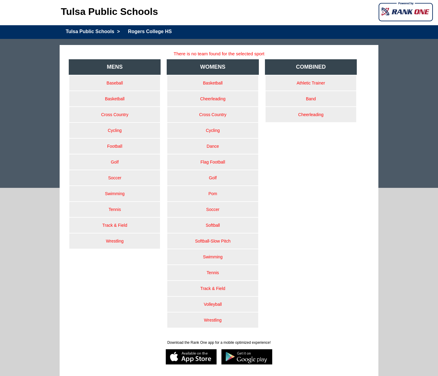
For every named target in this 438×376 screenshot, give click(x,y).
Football (114, 146)
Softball (213, 225)
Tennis (115, 209)
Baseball (114, 83)
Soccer (114, 177)
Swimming (115, 193)
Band (311, 98)
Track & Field (114, 225)
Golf (115, 162)
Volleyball (213, 304)
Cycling (115, 130)
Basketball (115, 98)
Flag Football (212, 162)
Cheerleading (212, 98)
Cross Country (114, 114)
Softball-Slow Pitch (213, 241)
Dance (213, 146)
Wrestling (114, 241)
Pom (212, 193)
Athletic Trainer (311, 83)
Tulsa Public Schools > (93, 31)
